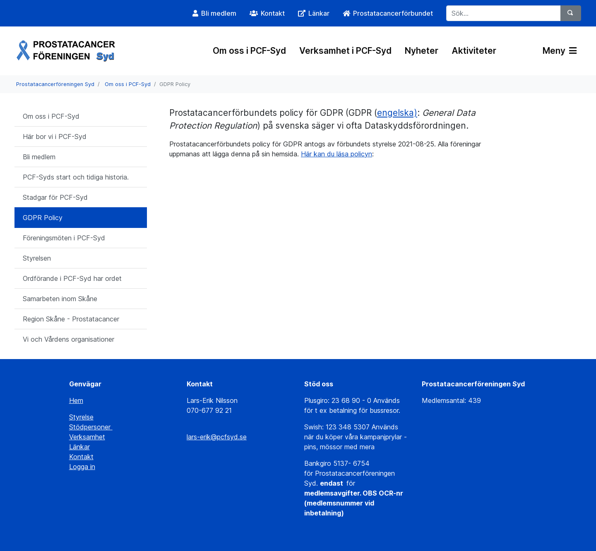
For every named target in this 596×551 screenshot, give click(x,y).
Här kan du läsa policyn (336, 154)
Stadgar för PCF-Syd (55, 197)
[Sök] (570, 13)
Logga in (82, 466)
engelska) (397, 113)
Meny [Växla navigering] (560, 51)
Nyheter (421, 51)
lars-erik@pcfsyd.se (217, 437)
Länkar (79, 447)
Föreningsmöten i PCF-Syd (64, 238)
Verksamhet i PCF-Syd (345, 51)
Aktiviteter (474, 51)
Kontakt (81, 457)
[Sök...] (503, 13)
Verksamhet (87, 437)
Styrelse (81, 417)
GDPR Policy (42, 217)
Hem (76, 400)
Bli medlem (39, 157)
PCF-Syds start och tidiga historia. (76, 177)
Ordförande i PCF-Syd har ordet (72, 278)
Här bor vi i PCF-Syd (55, 136)
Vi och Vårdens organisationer (68, 339)
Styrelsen (37, 258)
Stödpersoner (91, 427)
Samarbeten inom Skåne (60, 299)
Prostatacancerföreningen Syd (55, 84)
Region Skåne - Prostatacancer (71, 319)
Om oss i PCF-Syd (249, 51)
